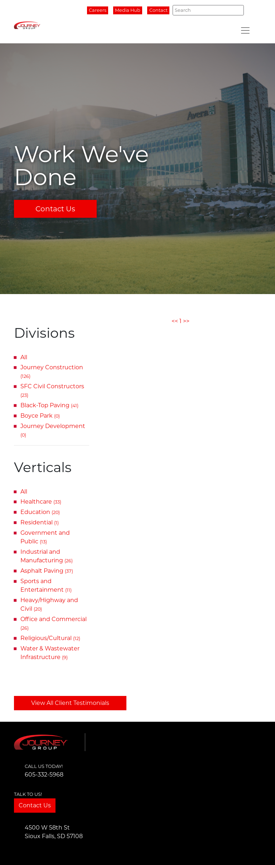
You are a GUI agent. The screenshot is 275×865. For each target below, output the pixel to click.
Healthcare (40, 501)
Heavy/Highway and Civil (49, 604)
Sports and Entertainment (46, 585)
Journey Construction (51, 371)
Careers (97, 10)
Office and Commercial (53, 623)
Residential (39, 522)
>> (186, 321)
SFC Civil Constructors (52, 390)
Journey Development (52, 430)
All (23, 357)
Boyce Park (40, 415)
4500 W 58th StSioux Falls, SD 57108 (54, 832)
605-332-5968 (44, 774)
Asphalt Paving (46, 570)
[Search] (208, 10)
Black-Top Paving (49, 405)
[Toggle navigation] (245, 30)
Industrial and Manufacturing (46, 556)
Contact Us (55, 209)
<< (175, 321)
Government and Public (45, 537)
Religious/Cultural (50, 638)
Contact (158, 10)
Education (40, 512)
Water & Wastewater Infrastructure (49, 652)
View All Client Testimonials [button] (70, 703)
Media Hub (127, 10)
